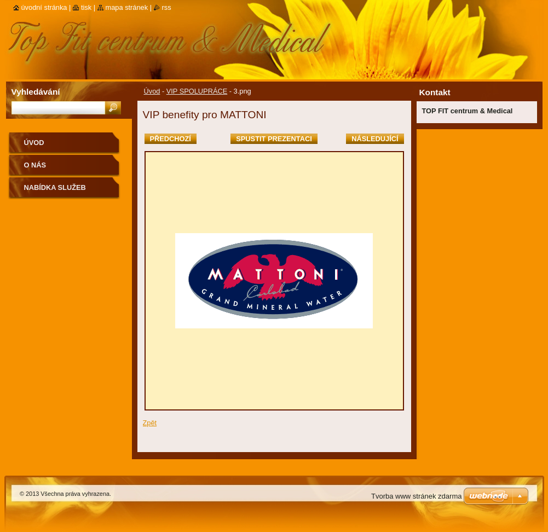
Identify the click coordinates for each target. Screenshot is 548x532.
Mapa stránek (127, 7)
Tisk (86, 7)
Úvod (152, 91)
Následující (374, 139)
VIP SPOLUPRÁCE (196, 91)
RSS (166, 7)
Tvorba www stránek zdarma (416, 496)
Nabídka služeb (55, 187)
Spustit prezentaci (274, 139)
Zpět (150, 423)
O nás (35, 165)
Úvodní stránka (44, 7)
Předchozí (170, 139)
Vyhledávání (35, 91)
